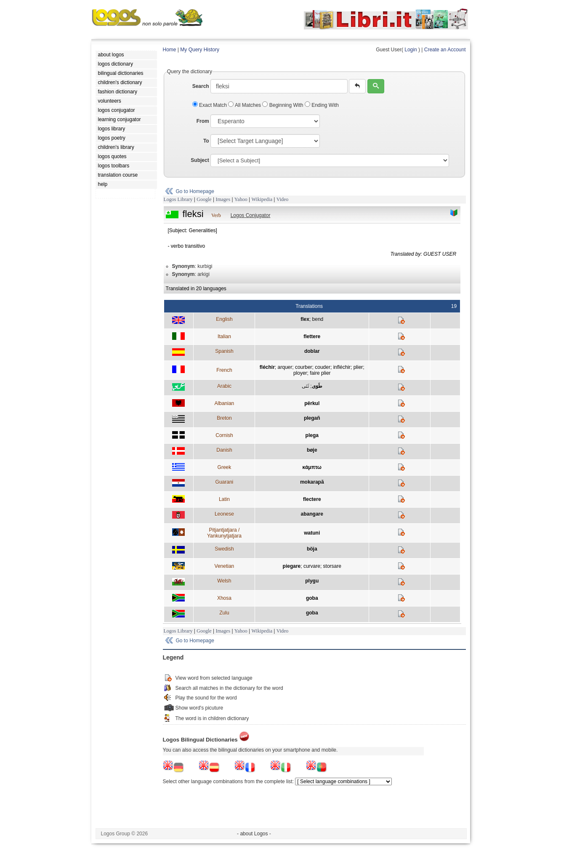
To (206, 141)
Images (222, 199)
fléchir (267, 367)
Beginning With (283, 105)
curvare (311, 566)
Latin (224, 499)
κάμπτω (312, 467)
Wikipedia (261, 199)
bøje (312, 450)
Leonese (224, 514)
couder (322, 367)
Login (410, 50)
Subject (200, 160)
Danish (224, 450)
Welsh (224, 581)
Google (204, 199)
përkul (311, 403)
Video (283, 199)
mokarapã (312, 482)
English (224, 319)
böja (312, 549)
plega (312, 435)
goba (312, 598)
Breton (224, 418)
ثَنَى (305, 386)
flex (304, 319)
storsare (332, 566)
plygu (312, 581)
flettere (311, 336)
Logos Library (178, 199)
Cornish (224, 435)
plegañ (312, 418)
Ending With (322, 105)
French (224, 370)
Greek (224, 467)
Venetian (224, 566)
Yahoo (240, 199)
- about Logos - (254, 834)
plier (358, 367)
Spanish (224, 351)
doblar (312, 351)
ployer (300, 373)
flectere (312, 499)
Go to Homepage (195, 191)
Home (169, 50)
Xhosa (224, 598)
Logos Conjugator (251, 215)
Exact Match (210, 105)
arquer (285, 367)
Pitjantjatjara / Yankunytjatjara (224, 533)
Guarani (224, 482)
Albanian (224, 403)
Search (200, 86)
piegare (292, 566)
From (203, 121)
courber (303, 367)
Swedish (224, 549)
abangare (312, 514)
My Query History (199, 50)
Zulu (224, 613)
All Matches (245, 105)
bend (318, 319)
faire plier (320, 373)
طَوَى (317, 386)
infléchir (342, 367)
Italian (224, 336)
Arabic (224, 386)
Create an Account (445, 50)
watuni (312, 533)
